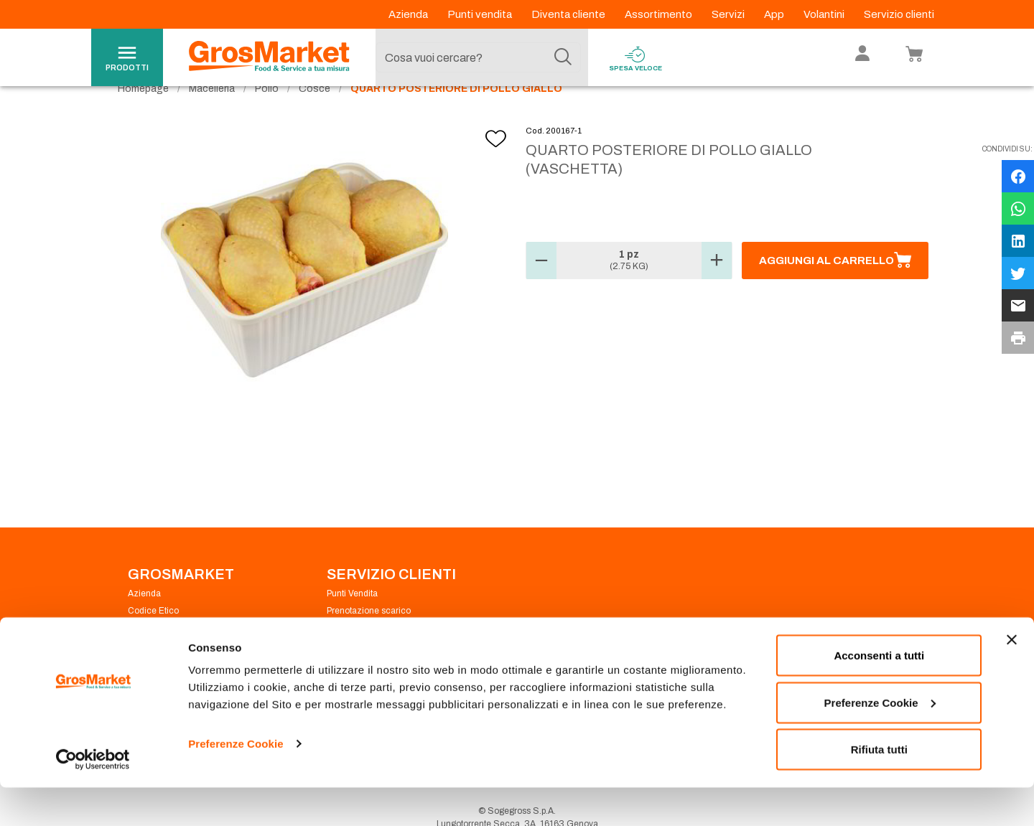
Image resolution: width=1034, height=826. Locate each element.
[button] (541, 287)
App (775, 14)
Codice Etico (153, 637)
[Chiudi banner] (1012, 678)
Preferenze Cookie (236, 782)
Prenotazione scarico (369, 637)
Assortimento (659, 14)
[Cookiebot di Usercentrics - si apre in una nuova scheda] (93, 798)
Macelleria (212, 115)
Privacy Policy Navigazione (181, 654)
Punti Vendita (352, 620)
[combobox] (478, 57)
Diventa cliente (569, 14)
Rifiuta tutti (879, 788)
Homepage (143, 115)
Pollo (267, 115)
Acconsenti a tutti (879, 693)
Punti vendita (480, 14)
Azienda (409, 14)
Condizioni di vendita (368, 654)
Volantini (825, 14)
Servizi (729, 14)
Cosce (314, 115)
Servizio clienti (899, 14)
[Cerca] (563, 57)
